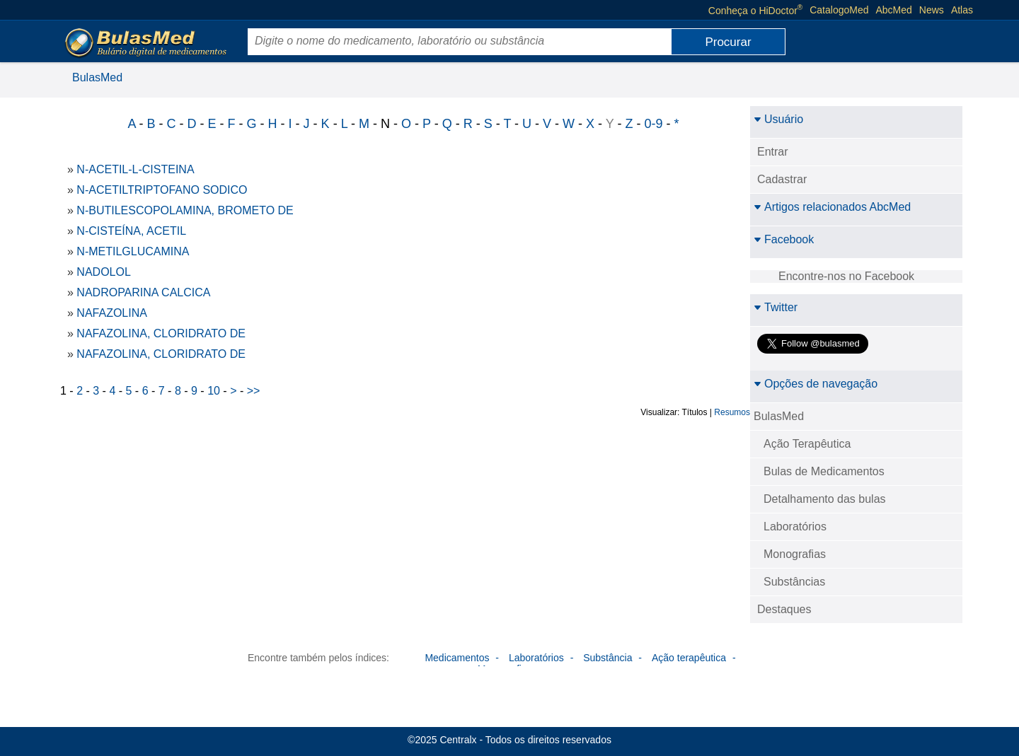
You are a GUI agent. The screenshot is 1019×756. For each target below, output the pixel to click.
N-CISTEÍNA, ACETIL (131, 231)
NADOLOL (103, 272)
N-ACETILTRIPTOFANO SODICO (161, 190)
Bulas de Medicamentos (824, 471)
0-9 (653, 124)
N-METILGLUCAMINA (132, 251)
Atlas (962, 10)
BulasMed (97, 77)
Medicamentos (457, 657)
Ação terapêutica (689, 657)
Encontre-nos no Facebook (846, 276)
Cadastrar (782, 179)
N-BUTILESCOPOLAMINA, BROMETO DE (184, 210)
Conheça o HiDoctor (755, 10)
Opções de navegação (815, 384)
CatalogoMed (839, 10)
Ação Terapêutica (807, 444)
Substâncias (794, 582)
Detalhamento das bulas (825, 499)
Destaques (784, 609)
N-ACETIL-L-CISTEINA (135, 169)
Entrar (772, 152)
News (931, 10)
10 (213, 391)
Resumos (732, 412)
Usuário (778, 119)
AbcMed (894, 10)
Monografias (795, 554)
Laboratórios (795, 527)
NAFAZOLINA (111, 313)
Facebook (784, 239)
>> (253, 391)
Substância (607, 657)
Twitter (776, 307)
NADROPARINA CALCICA (143, 292)
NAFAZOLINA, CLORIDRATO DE (161, 333)
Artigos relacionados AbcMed (832, 207)
